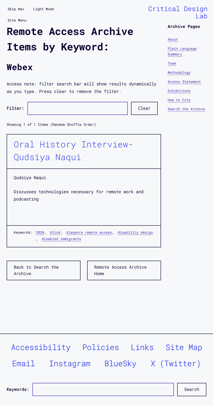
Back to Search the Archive (36, 270)
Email (23, 363)
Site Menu (17, 20)
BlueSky (120, 363)
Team (172, 63)
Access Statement (184, 81)
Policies (100, 347)
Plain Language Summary (182, 51)
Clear (144, 108)
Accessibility (41, 347)
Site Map (184, 347)
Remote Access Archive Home (120, 270)
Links (142, 347)
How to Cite (179, 100)
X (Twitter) (176, 363)
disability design (135, 232)
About (173, 39)
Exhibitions (179, 90)
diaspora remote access (89, 232)
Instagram (69, 363)
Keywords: (18, 389)
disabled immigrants (61, 239)
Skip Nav (16, 9)
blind (55, 232)
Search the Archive (186, 109)
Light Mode (43, 9)
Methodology (179, 72)
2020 (40, 232)
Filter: (15, 108)
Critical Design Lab (178, 12)
